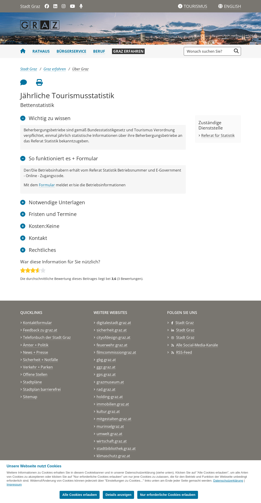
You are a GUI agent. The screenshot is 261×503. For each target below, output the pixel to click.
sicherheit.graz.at (112, 330)
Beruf (99, 51)
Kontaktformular (37, 322)
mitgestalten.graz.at (114, 418)
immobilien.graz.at (113, 404)
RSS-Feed (184, 352)
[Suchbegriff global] (209, 51)
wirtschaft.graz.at (112, 441)
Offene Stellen (35, 374)
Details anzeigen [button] (119, 495)
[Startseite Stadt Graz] (23, 51)
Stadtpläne (32, 382)
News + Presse (35, 352)
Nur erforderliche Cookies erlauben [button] (167, 495)
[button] (232, 6)
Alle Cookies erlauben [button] (79, 495)
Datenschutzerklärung (228, 480)
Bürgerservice (71, 51)
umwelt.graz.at (109, 433)
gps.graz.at (106, 374)
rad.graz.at (106, 389)
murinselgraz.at (110, 426)
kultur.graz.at (108, 411)
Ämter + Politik (35, 345)
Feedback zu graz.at (40, 330)
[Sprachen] (220, 6)
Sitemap (30, 396)
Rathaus (41, 51)
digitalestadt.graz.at (114, 322)
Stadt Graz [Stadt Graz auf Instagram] (185, 337)
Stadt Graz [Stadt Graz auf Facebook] (184, 322)
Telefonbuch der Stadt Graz (47, 337)
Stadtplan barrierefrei (42, 389)
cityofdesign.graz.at (113, 337)
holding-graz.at (110, 396)
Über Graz (80, 69)
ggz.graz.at (106, 367)
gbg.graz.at (106, 359)
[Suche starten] (236, 51)
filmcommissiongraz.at (116, 352)
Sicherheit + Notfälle (40, 359)
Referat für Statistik (218, 135)
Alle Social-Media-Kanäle (197, 345)
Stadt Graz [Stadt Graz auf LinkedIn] (185, 330)
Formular (47, 184)
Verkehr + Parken (38, 367)
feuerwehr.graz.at (112, 345)
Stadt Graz (30, 6)
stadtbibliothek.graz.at (116, 448)
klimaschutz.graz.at (113, 455)
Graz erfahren (128, 51)
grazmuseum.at (110, 382)
